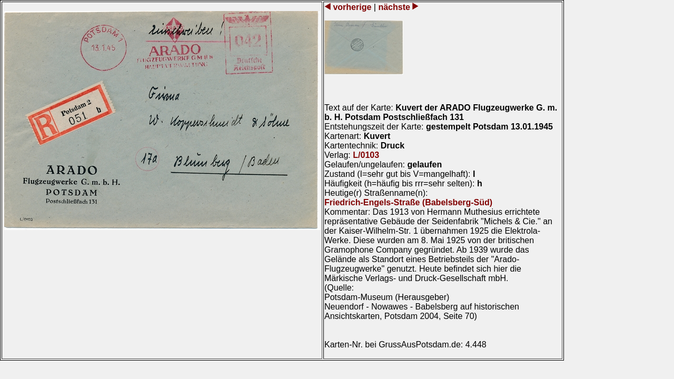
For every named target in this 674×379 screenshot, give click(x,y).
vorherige (352, 7)
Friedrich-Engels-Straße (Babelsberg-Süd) (408, 202)
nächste (394, 7)
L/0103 (366, 155)
